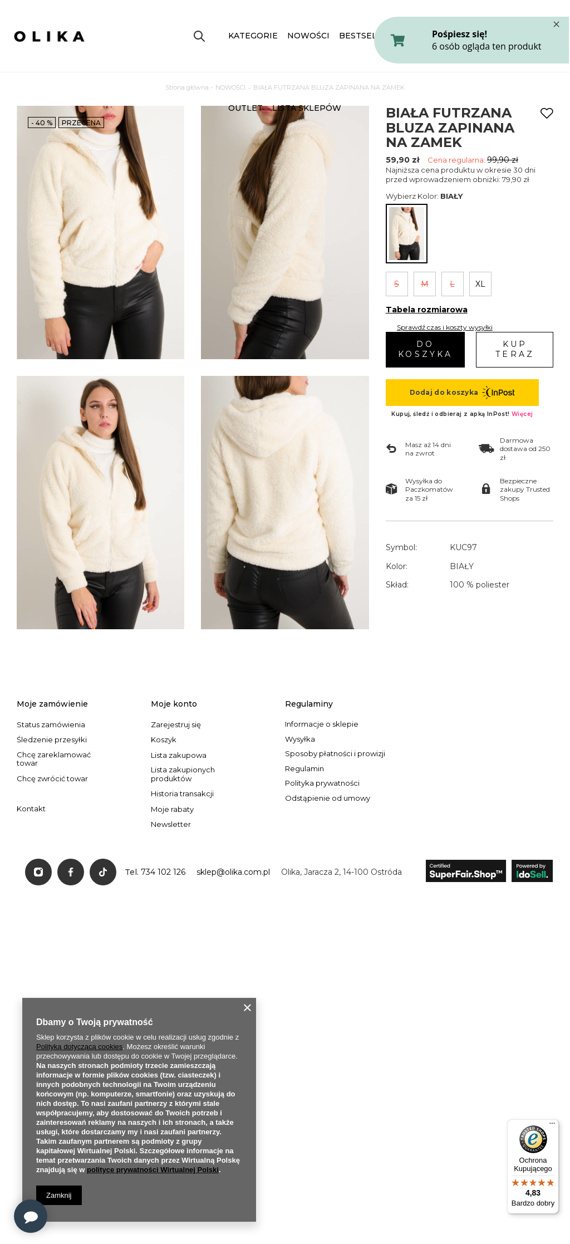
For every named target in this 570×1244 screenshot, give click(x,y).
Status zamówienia (51, 725)
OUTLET (245, 108)
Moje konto (174, 704)
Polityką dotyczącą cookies (79, 1046)
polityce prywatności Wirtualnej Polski (153, 1169)
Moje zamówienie (52, 704)
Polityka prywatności (322, 783)
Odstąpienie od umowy (327, 798)
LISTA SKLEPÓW (306, 108)
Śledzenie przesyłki (52, 740)
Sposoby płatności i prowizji (335, 754)
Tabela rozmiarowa (427, 310)
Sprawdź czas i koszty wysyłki (445, 327)
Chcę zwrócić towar (52, 779)
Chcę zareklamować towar (54, 759)
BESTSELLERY (369, 36)
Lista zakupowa (179, 755)
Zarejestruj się (176, 725)
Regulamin (304, 769)
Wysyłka (300, 739)
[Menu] (552, 1126)
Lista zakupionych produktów (183, 774)
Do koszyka (425, 349)
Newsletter (171, 824)
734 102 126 (163, 872)
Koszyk (163, 740)
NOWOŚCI (308, 36)
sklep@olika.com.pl (233, 872)
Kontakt (31, 809)
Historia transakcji (182, 794)
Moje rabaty (172, 809)
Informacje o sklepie (321, 724)
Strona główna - (189, 87)
